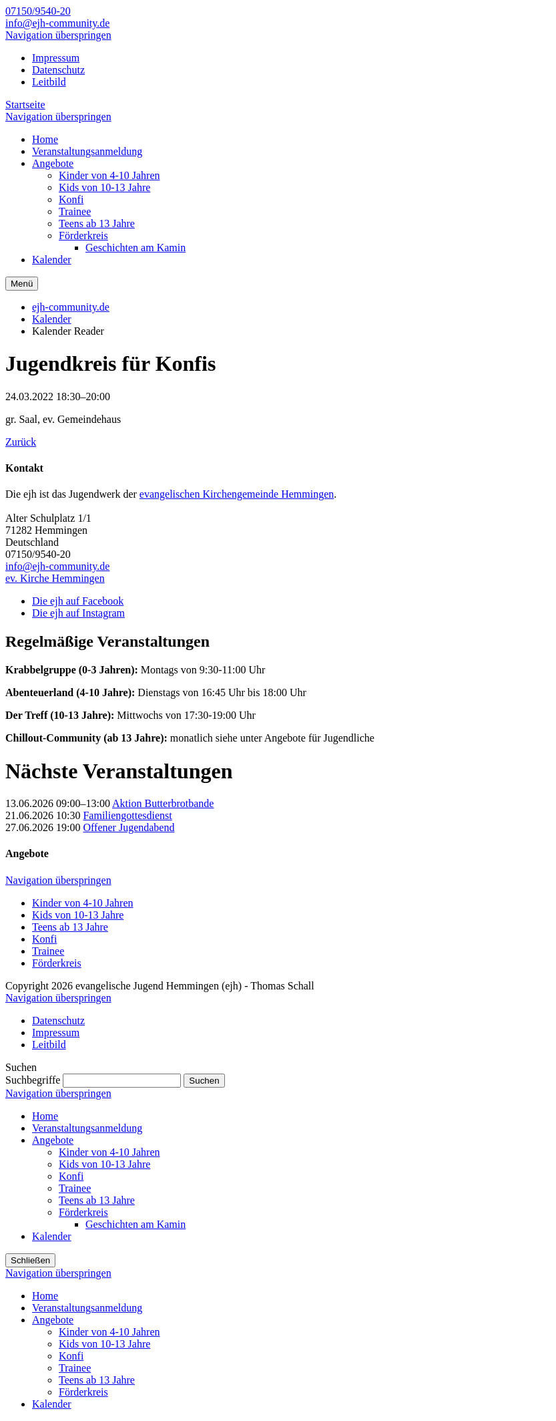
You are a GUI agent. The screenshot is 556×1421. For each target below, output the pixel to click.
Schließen (30, 1260)
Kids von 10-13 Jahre (77, 915)
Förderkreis (56, 963)
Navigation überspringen (58, 35)
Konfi (44, 939)
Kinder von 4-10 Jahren (82, 903)
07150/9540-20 (38, 11)
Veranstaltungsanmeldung (87, 1128)
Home (45, 1116)
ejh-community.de (70, 307)
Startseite (25, 104)
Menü (22, 284)
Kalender (51, 319)
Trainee (48, 951)
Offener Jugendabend (128, 827)
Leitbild (49, 82)
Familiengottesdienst (127, 815)
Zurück (20, 442)
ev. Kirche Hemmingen (55, 578)
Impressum (55, 57)
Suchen (204, 1081)
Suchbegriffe (32, 1080)
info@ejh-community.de (57, 23)
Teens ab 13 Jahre (70, 927)
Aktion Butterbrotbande (163, 803)
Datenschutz (58, 69)
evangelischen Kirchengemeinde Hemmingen (237, 494)
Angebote (52, 1140)
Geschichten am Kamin (135, 1224)
